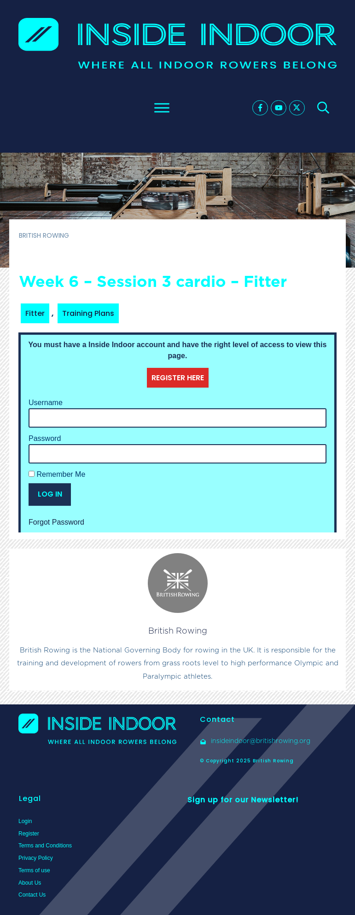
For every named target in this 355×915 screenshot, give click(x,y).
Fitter (35, 313)
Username (46, 402)
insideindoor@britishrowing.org (260, 740)
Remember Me (57, 474)
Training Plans (88, 313)
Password (45, 438)
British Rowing (177, 630)
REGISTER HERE (177, 377)
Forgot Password (56, 522)
